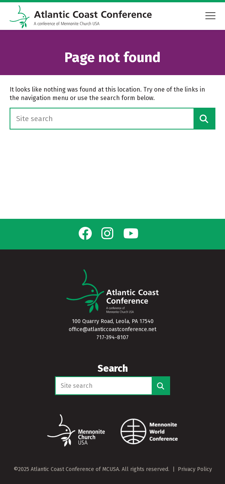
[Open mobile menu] (210, 15)
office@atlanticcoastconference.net (112, 329)
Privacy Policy (195, 469)
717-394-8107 (112, 337)
